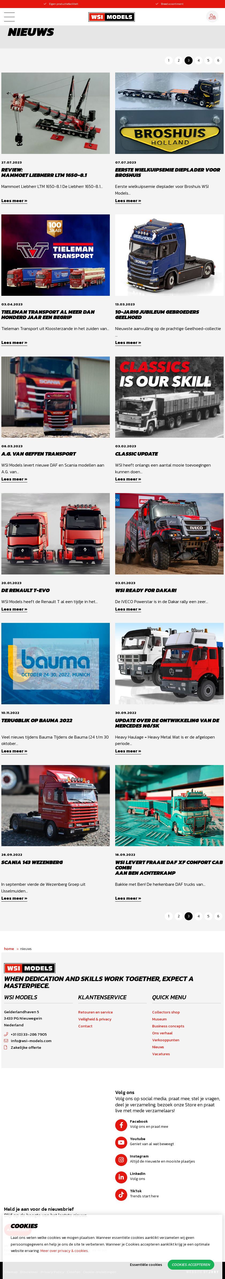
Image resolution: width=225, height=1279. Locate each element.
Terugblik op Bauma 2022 (36, 720)
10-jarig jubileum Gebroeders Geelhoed (157, 314)
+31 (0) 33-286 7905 (25, 1034)
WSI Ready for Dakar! (146, 590)
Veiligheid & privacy (94, 1019)
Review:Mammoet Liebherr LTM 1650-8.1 (44, 172)
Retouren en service (95, 1012)
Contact (85, 1026)
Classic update (136, 454)
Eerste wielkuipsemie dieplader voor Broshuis (167, 172)
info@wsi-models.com (27, 1041)
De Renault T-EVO (25, 590)
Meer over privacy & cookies (64, 1251)
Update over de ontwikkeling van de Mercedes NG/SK (167, 723)
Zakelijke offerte (22, 1047)
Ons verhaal (162, 1033)
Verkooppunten (165, 1040)
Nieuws (26, 949)
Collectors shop (166, 1012)
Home (9, 949)
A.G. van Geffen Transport (38, 454)
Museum (159, 1019)
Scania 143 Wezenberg (32, 862)
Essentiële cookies (146, 1264)
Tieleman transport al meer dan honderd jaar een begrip (48, 314)
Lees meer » (14, 200)
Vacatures (161, 1054)
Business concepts (168, 1026)
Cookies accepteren (191, 1264)
